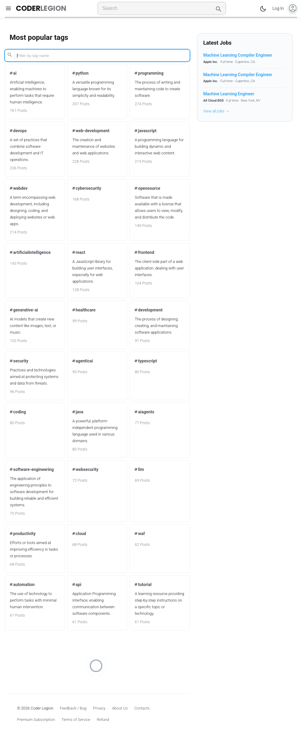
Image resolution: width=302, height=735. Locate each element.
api (76, 584)
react (78, 252)
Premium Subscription (36, 719)
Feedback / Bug (73, 708)
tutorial (142, 584)
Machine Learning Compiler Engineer (237, 55)
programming (148, 73)
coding (17, 412)
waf (139, 533)
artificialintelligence (29, 252)
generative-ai (23, 310)
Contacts (142, 708)
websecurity (85, 469)
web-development (90, 130)
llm (139, 469)
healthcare (84, 310)
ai (12, 73)
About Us (120, 708)
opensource (147, 188)
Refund (103, 719)
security (18, 361)
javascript (145, 130)
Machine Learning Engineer (228, 93)
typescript (145, 361)
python (80, 73)
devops (17, 130)
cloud (79, 533)
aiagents (144, 412)
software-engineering (31, 469)
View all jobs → (216, 111)
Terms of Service (76, 719)
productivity (22, 533)
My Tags (161, 21)
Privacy (99, 708)
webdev (18, 188)
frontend (144, 252)
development (148, 310)
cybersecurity (86, 188)
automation (22, 584)
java (77, 412)
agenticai (82, 361)
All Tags (140, 21)
